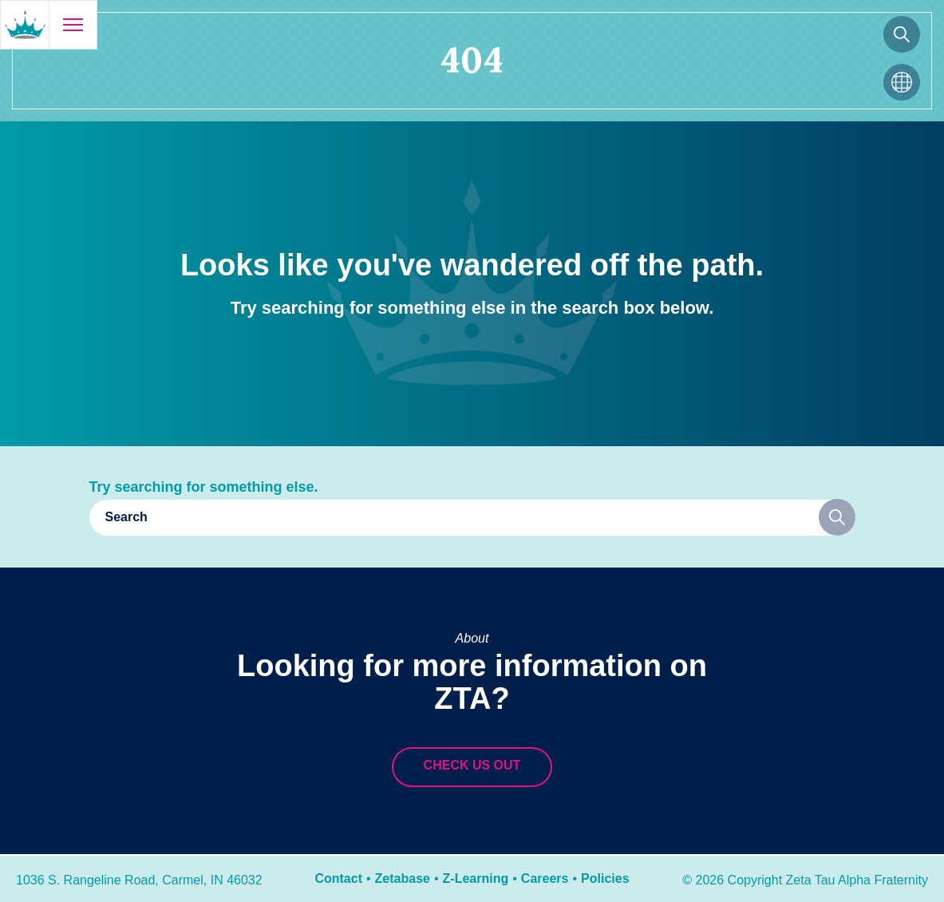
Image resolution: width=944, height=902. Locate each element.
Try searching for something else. (203, 487)
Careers (545, 878)
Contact (338, 878)
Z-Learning (476, 878)
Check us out (472, 765)
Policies (605, 878)
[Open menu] (73, 25)
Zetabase (402, 878)
